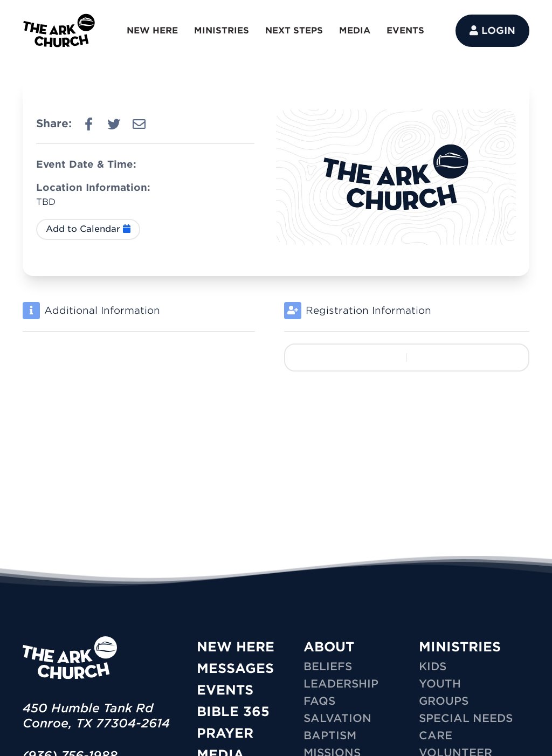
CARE (435, 735)
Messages (235, 668)
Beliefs (327, 666)
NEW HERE (152, 30)
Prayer (225, 733)
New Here (235, 647)
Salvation (337, 718)
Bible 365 (233, 711)
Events (225, 690)
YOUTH (440, 683)
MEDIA (354, 30)
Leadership (340, 683)
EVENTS (405, 30)
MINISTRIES (221, 30)
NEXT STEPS (294, 30)
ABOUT (328, 647)
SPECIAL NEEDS (466, 718)
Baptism (329, 735)
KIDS (432, 666)
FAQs (319, 701)
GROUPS (443, 701)
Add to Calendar (88, 229)
